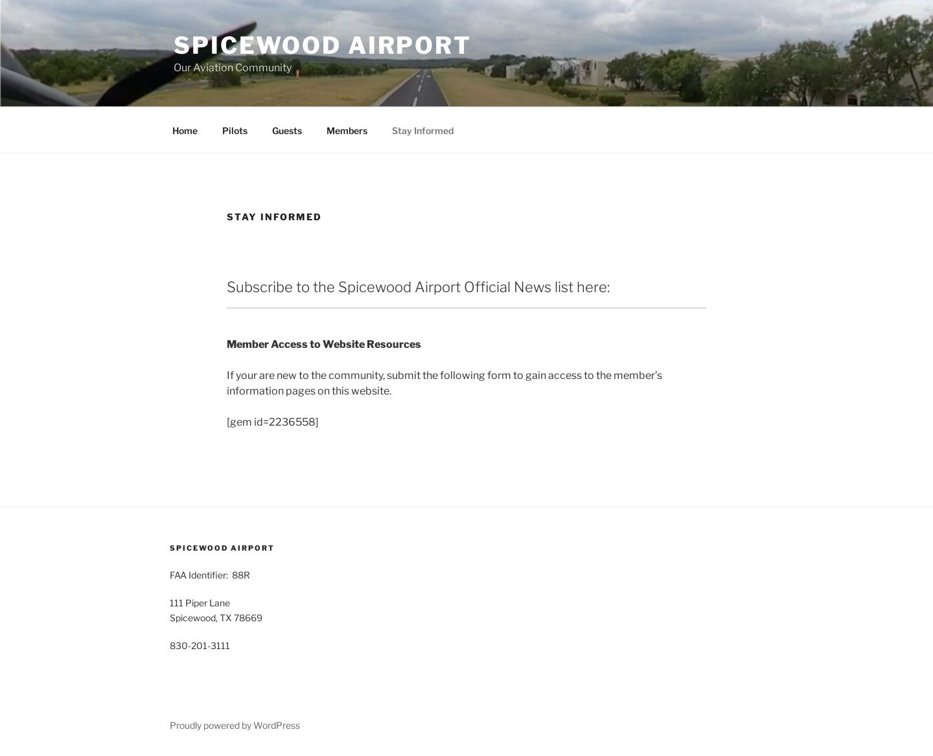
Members (347, 130)
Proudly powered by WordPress (235, 725)
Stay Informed (423, 130)
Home (185, 130)
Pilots (235, 130)
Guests (287, 130)
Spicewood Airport (323, 45)
